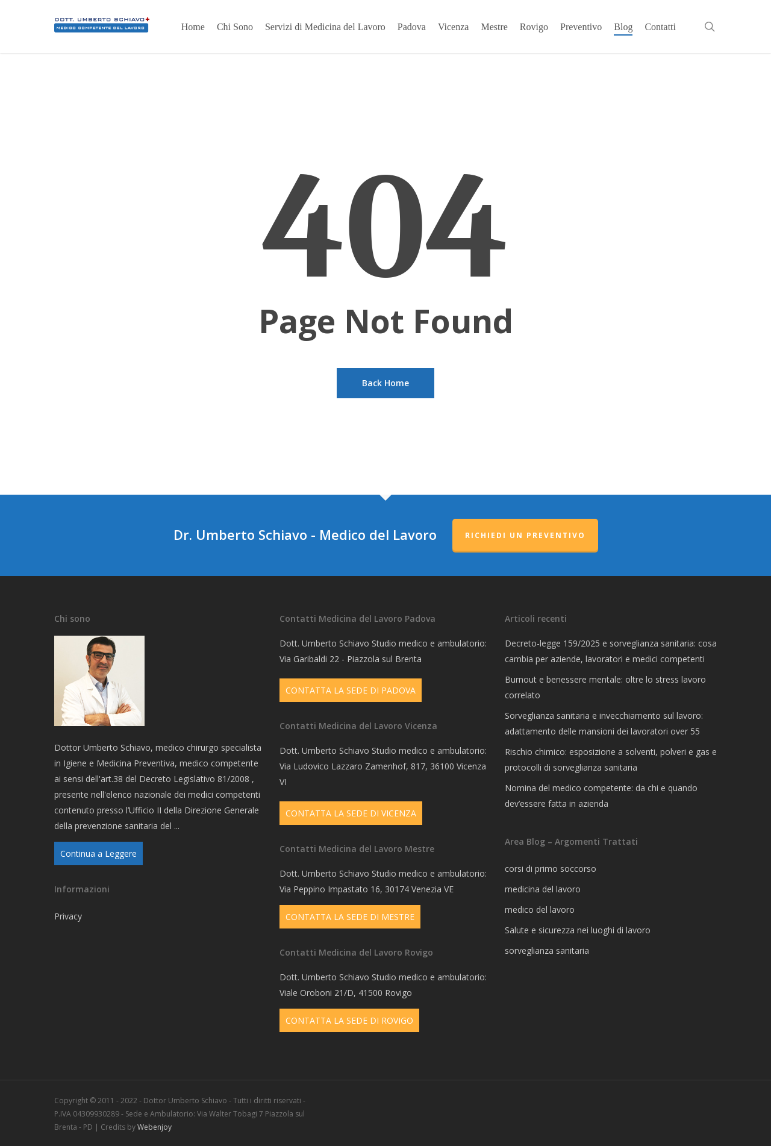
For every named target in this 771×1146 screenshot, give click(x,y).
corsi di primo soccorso (550, 868)
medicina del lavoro (543, 889)
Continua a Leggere (98, 853)
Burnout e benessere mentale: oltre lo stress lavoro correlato (605, 687)
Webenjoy (154, 1127)
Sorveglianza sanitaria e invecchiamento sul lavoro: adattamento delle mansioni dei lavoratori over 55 (604, 723)
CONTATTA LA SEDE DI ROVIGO (349, 1020)
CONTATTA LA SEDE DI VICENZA (351, 813)
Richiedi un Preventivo (525, 535)
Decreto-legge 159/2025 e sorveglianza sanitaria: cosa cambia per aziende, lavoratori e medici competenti (611, 651)
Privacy (68, 916)
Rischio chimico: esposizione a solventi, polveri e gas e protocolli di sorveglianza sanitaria (611, 759)
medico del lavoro (540, 909)
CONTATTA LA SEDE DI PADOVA (351, 690)
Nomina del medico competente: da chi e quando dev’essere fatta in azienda (601, 795)
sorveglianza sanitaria (547, 950)
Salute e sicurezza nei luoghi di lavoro (578, 930)
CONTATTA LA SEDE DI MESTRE (350, 916)
